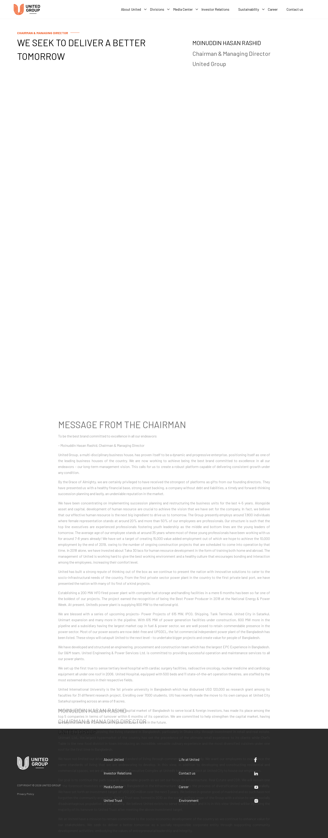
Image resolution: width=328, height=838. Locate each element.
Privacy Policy (25, 793)
